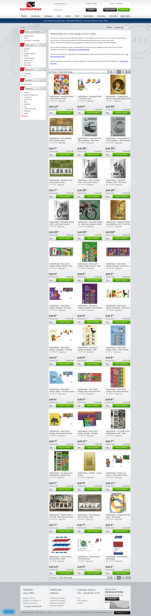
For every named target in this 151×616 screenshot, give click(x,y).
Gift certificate (82, 601)
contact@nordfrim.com (103, 613)
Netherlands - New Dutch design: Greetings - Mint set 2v (118, 307)
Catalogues (48, 16)
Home (23, 27)
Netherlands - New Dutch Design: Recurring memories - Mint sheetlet (118, 391)
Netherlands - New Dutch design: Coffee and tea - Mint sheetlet (89, 266)
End (129, 72)
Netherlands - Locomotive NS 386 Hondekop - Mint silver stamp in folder (89, 140)
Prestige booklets (30, 53)
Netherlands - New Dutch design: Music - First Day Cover (62, 390)
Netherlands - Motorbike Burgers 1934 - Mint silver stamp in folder (116, 182)
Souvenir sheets (29, 58)
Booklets (27, 49)
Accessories (35, 16)
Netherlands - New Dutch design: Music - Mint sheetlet (117, 348)
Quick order (125, 16)
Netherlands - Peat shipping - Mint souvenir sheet (89, 516)
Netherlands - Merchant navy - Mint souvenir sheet (61, 181)
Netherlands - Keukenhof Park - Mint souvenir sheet (61, 97)
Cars (25, 106)
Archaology (27, 97)
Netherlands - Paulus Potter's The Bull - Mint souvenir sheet (61, 516)
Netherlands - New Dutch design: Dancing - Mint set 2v (117, 265)
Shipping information (57, 598)
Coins (59, 16)
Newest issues (29, 36)
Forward (126, 72)
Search (92, 10)
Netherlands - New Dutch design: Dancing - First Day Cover (60, 308)
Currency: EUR (60, 3)
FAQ (79, 598)
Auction (68, 16)
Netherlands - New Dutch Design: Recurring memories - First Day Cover (61, 433)
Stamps (24, 16)
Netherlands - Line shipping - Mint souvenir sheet (61, 139)
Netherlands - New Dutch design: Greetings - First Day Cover (61, 349)
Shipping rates (53, 109)
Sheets (26, 56)
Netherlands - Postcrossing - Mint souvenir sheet (61, 558)
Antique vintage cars (31, 95)
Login (88, 3)
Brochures (101, 16)
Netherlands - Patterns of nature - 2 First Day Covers (116, 474)
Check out (124, 9)
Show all (24, 116)
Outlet (77, 16)
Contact (94, 3)
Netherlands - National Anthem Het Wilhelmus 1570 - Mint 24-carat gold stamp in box (118, 224)
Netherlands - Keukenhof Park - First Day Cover (90, 97)
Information (113, 16)
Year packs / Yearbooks (32, 40)
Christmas (27, 111)
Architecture (28, 99)
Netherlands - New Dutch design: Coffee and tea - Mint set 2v (61, 266)
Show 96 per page (66, 72)
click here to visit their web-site (79, 49)
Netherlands (28, 84)
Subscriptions (88, 16)
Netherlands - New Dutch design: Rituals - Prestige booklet (88, 433)
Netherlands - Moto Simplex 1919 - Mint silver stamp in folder (89, 182)
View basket (110, 9)
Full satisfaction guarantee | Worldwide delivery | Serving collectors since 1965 (75, 21)
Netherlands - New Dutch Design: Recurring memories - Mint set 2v (89, 391)
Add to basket (66, 113)
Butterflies (27, 104)
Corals (26, 113)
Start (108, 72)
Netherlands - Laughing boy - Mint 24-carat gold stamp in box (118, 97)
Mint (25, 76)
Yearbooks (27, 65)
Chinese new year (30, 109)
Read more (108, 602)
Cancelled (27, 73)
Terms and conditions (58, 601)
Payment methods (56, 606)
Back (111, 72)
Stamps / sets (28, 60)
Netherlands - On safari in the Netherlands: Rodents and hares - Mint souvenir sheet (61, 475)
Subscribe (113, 599)
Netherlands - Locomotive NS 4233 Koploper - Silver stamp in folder (118, 140)
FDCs (26, 51)
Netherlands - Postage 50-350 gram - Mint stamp (118, 516)
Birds (25, 102)
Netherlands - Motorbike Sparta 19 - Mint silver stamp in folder (90, 223)
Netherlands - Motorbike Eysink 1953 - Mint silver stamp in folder (62, 224)
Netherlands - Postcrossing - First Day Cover (89, 558)
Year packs (27, 63)
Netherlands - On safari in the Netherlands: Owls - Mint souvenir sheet (117, 433)
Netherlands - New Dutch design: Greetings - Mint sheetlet (88, 349)
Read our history (29, 598)
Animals (26, 92)
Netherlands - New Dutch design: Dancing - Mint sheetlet (90, 307)
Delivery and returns (57, 603)
